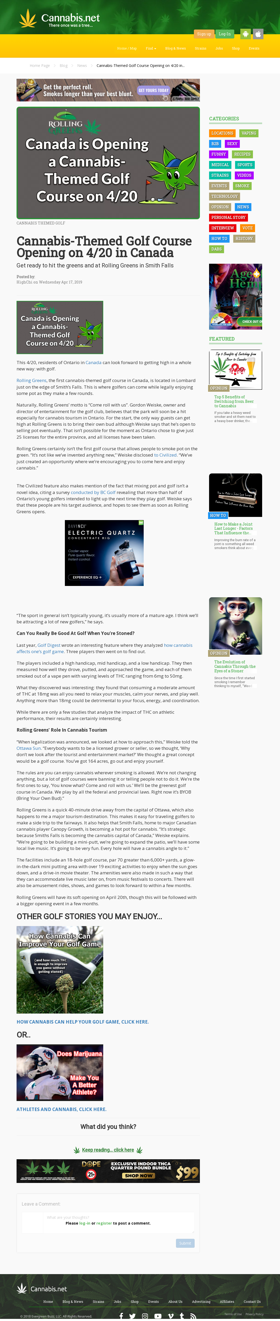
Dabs (216, 249)
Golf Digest (49, 645)
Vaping (249, 133)
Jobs (219, 48)
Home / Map (127, 48)
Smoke (242, 185)
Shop (236, 48)
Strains (200, 48)
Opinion (220, 206)
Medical (220, 164)
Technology (224, 196)
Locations (222, 133)
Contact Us (252, 1301)
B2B (215, 143)
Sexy (232, 143)
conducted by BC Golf (93, 492)
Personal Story (228, 217)
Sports (244, 164)
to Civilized (165, 455)
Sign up (204, 33)
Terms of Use (233, 1314)
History (244, 238)
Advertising (201, 1301)
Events (254, 48)
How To (219, 238)
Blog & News (175, 48)
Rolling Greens (31, 380)
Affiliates (227, 1301)
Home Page (40, 65)
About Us (175, 1301)
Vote (247, 228)
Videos (244, 175)
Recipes (242, 154)
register (104, 1223)
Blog (64, 65)
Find (151, 48)
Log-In (225, 33)
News (82, 65)
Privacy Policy (254, 1314)
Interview (222, 228)
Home (48, 1301)
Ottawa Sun (29, 748)
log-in (84, 1223)
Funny (218, 154)
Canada (94, 362)
